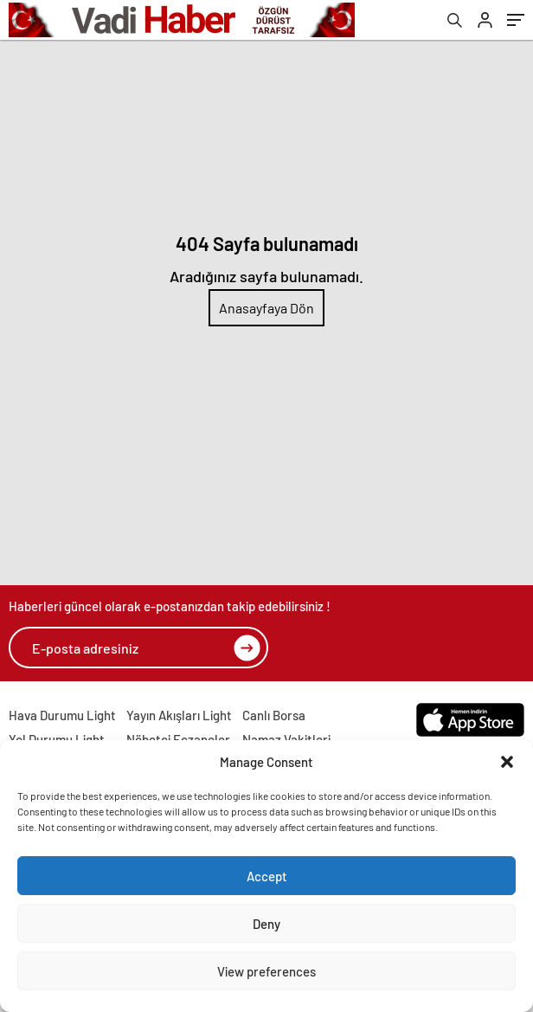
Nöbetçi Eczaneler (178, 739)
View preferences (266, 971)
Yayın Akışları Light (179, 715)
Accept (267, 876)
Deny (266, 923)
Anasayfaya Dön (266, 308)
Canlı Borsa (273, 715)
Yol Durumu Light (57, 739)
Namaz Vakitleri (286, 739)
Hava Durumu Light (62, 715)
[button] (507, 761)
